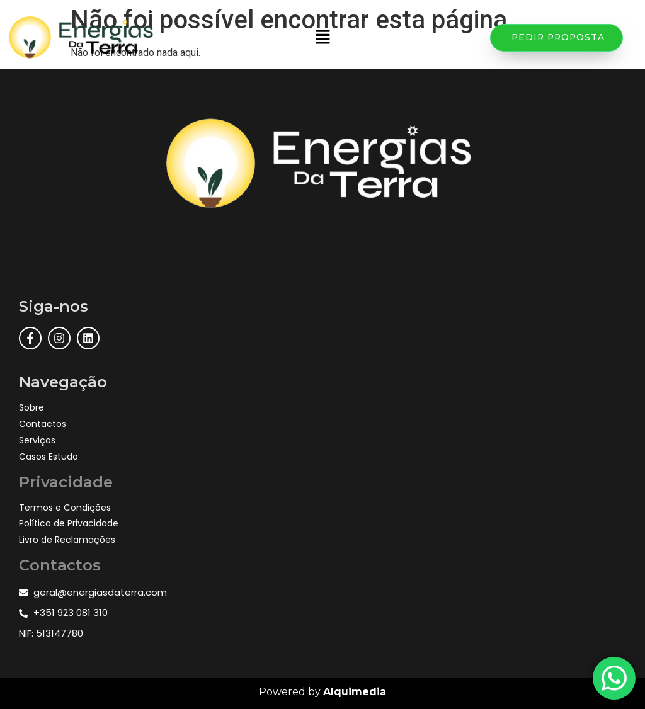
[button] (322, 38)
